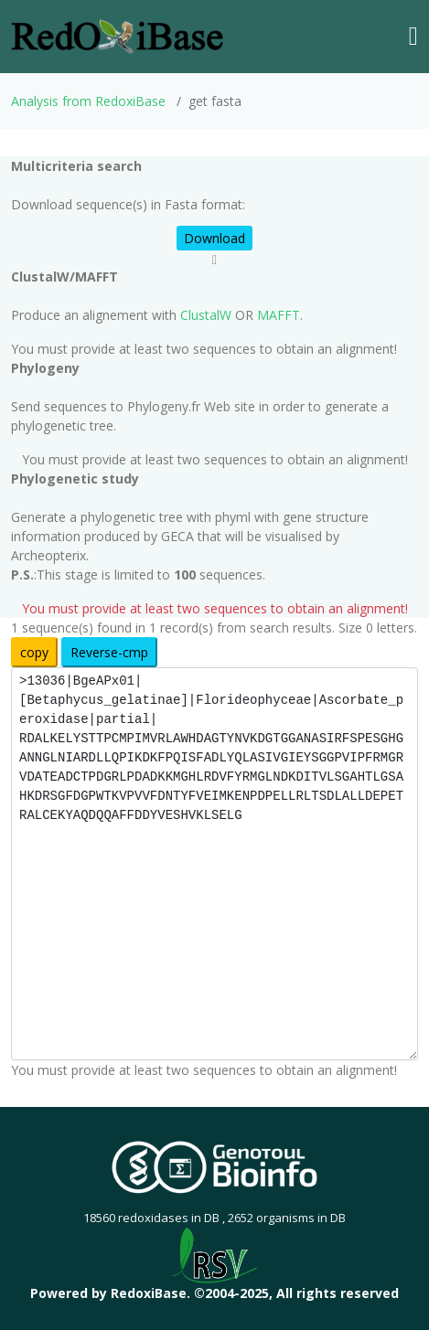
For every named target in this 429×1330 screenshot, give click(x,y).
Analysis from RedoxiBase (88, 101)
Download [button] (214, 238)
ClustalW (205, 315)
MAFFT (278, 315)
